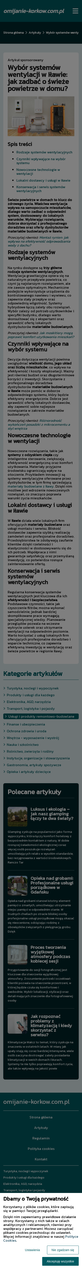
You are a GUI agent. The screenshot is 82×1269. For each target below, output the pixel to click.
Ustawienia (32, 1250)
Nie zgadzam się (63, 1250)
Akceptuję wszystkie (60, 1261)
